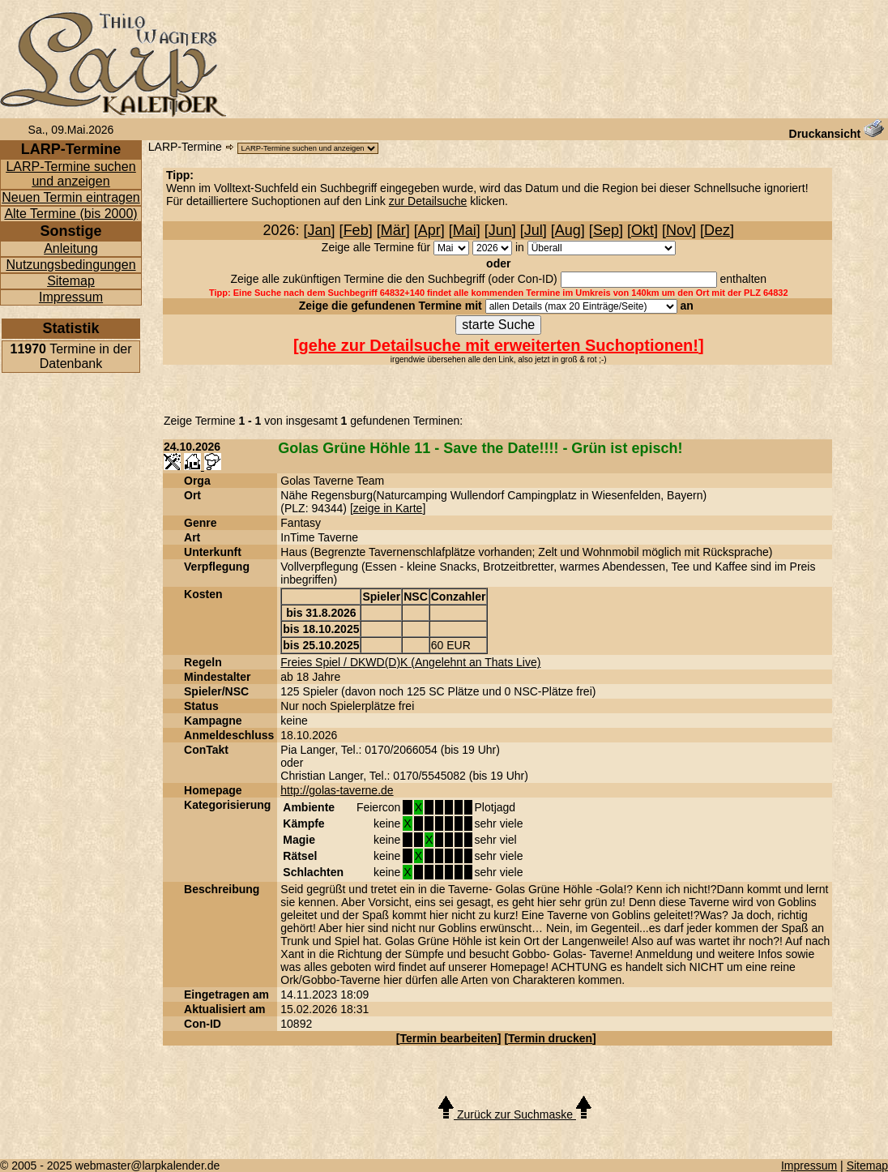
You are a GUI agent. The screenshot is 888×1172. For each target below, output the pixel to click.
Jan (319, 230)
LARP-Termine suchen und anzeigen (70, 174)
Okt (642, 230)
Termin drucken (550, 1038)
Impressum (71, 297)
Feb (356, 230)
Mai (464, 230)
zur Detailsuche (428, 201)
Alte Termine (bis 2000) (70, 213)
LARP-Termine (185, 146)
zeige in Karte (388, 508)
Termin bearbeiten (448, 1038)
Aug (568, 230)
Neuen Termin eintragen (70, 197)
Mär (393, 230)
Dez (717, 230)
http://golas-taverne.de (336, 790)
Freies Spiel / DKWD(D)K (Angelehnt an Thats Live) (410, 662)
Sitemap (71, 281)
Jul (533, 230)
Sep (606, 230)
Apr (429, 230)
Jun (500, 230)
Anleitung (71, 248)
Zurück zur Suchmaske (514, 1114)
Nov (679, 230)
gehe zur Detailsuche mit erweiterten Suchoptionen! (498, 345)
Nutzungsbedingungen (70, 265)
